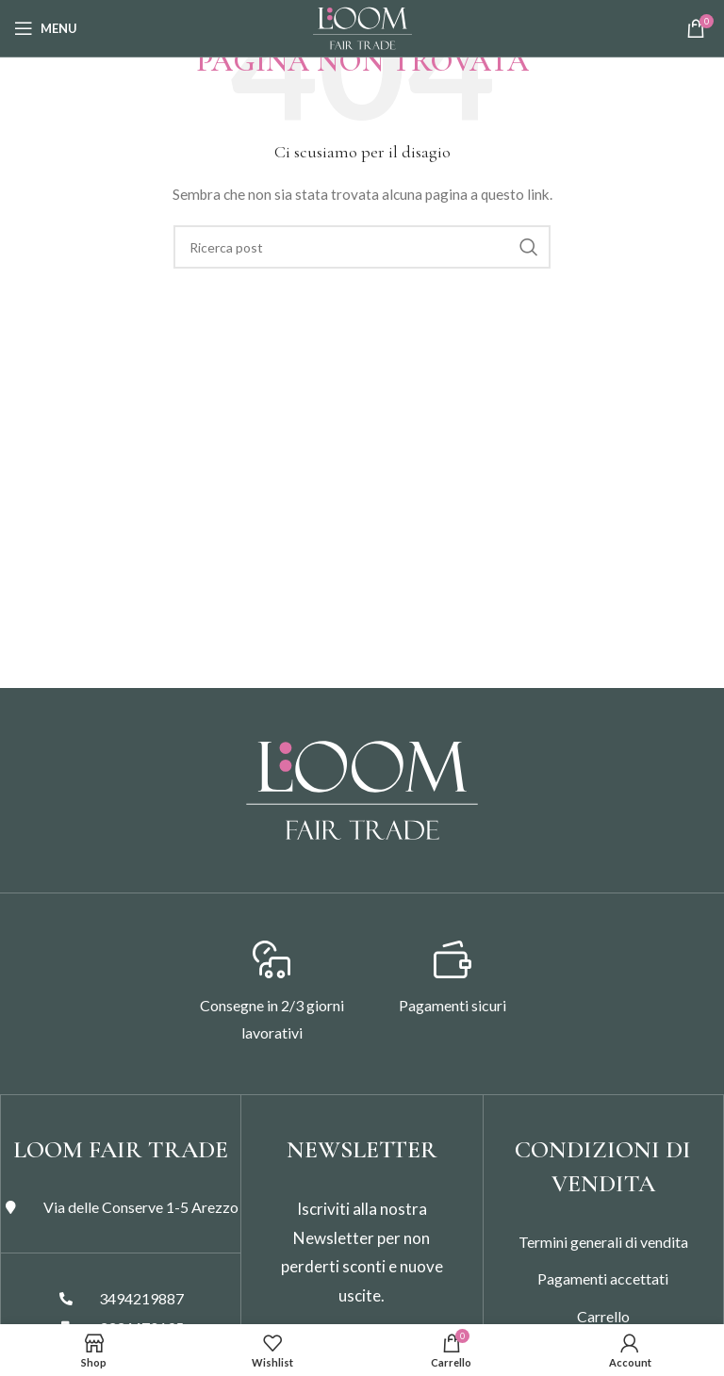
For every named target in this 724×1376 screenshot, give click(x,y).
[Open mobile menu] (46, 28)
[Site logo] (362, 27)
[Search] (362, 247)
